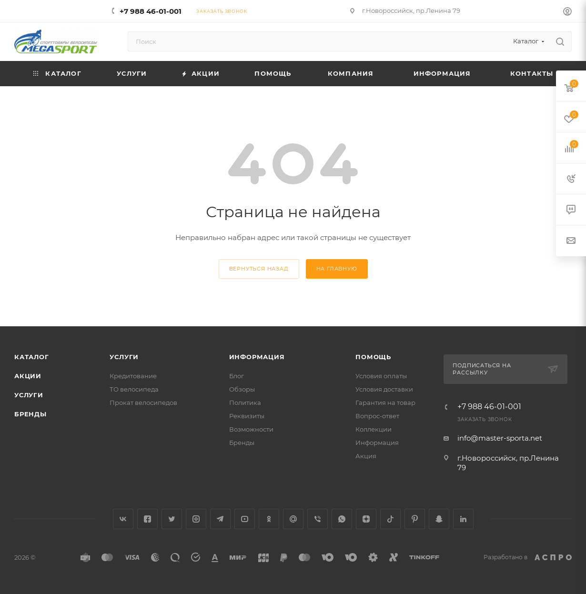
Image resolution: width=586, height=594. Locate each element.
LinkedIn (463, 519)
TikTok (390, 519)
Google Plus (293, 519)
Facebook (147, 519)
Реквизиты (246, 416)
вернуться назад (259, 268)
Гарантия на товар (385, 402)
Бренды (30, 414)
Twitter (172, 519)
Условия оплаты (381, 376)
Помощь (373, 357)
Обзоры (242, 389)
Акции (27, 376)
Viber (317, 519)
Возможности (251, 429)
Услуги (28, 395)
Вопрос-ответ (377, 416)
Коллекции (373, 429)
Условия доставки (384, 389)
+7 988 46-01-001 (151, 11)
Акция (365, 456)
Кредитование (133, 376)
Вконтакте (123, 519)
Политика (245, 402)
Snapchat (439, 519)
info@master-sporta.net (499, 438)
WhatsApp (342, 519)
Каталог (31, 357)
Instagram (196, 519)
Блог (236, 376)
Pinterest (414, 519)
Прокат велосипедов (143, 402)
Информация (257, 357)
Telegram (220, 519)
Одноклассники (269, 519)
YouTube (244, 519)
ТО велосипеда (134, 389)
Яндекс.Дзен (366, 519)
